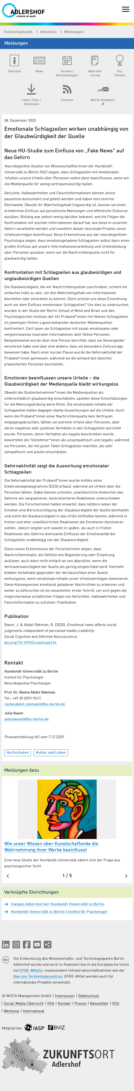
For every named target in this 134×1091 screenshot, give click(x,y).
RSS (115, 1004)
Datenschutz (88, 996)
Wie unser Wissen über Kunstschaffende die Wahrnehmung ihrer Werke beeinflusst (51, 847)
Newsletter (99, 1004)
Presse (80, 1004)
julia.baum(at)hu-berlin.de (26, 719)
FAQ (50, 1004)
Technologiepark (19, 32)
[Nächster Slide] (126, 876)
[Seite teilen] (47, 944)
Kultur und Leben (51, 753)
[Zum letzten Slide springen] (8, 876)
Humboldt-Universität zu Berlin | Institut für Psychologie (58, 912)
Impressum (64, 996)
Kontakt (64, 1004)
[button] (5, 944)
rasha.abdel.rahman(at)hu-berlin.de (34, 704)
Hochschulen (17, 753)
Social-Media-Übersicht (24, 1004)
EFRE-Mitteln (31, 971)
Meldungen (74, 32)
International (33, 1011)
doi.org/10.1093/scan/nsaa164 (30, 643)
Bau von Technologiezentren (37, 977)
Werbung (11, 1011)
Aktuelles (49, 32)
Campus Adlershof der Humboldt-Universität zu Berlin (57, 904)
